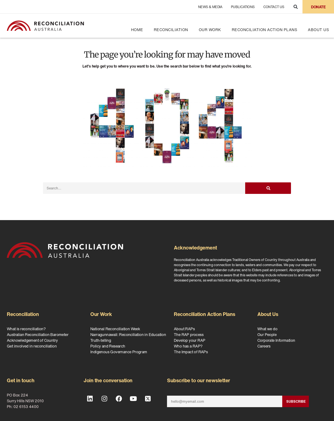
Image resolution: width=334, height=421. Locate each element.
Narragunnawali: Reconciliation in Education (128, 334)
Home (137, 29)
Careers (264, 346)
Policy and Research (107, 346)
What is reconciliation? (26, 329)
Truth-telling (100, 340)
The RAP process (188, 334)
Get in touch (20, 380)
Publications (243, 6)
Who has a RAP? (188, 346)
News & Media (210, 6)
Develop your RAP (189, 340)
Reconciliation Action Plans (264, 29)
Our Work (210, 29)
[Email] (224, 401)
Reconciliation (171, 29)
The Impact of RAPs (191, 352)
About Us (318, 29)
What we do (267, 329)
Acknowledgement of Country (32, 340)
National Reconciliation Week (115, 329)
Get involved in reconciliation (32, 346)
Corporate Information (276, 340)
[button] (295, 6)
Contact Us (273, 6)
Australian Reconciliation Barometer (37, 334)
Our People (266, 334)
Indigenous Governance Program (118, 352)
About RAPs (184, 329)
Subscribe (296, 401)
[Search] (268, 188)
